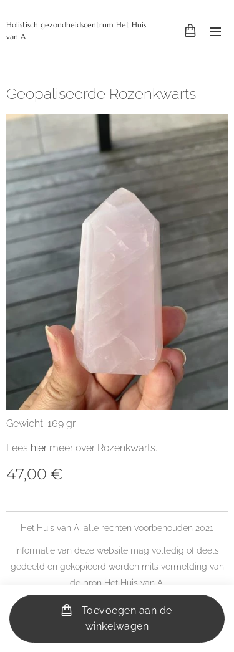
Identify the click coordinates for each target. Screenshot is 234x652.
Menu (215, 31)
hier (39, 448)
